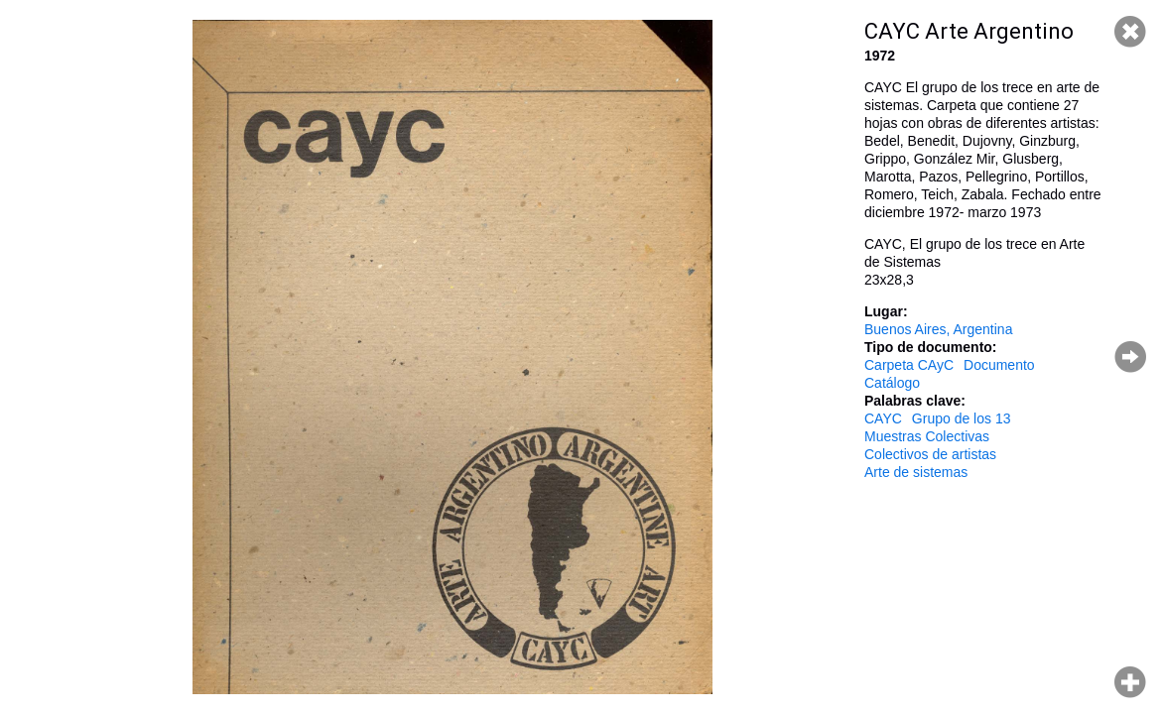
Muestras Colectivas (926, 436)
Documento (999, 365)
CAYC (883, 418)
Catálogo (892, 383)
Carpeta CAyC (909, 365)
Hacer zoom (1130, 682)
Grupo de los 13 (961, 418)
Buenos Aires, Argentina (938, 329)
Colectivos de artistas (930, 454)
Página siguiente (1130, 357)
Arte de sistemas (916, 472)
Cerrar (1130, 32)
